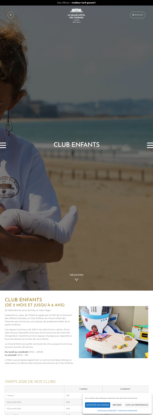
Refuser (117, 405)
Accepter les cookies (97, 405)
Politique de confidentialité (107, 410)
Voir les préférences (136, 405)
